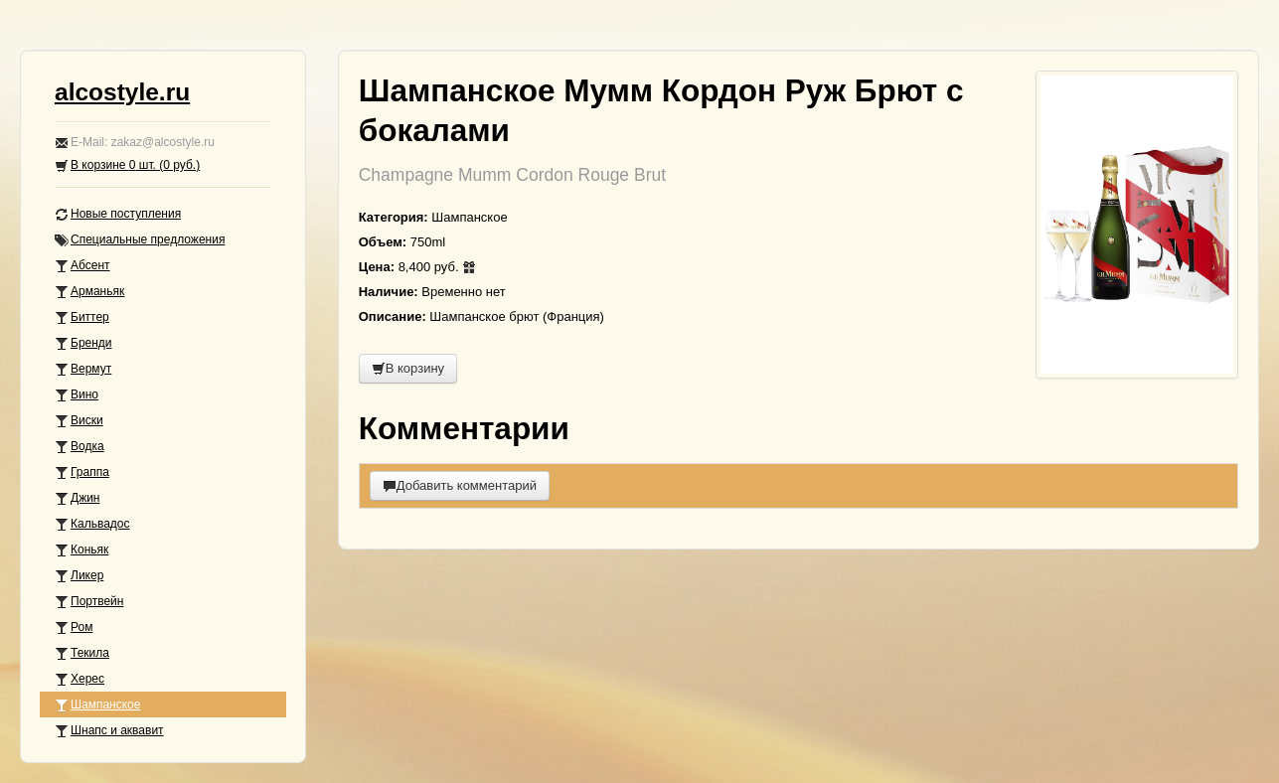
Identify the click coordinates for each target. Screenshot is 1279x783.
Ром (73, 627)
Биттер (82, 317)
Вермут (83, 369)
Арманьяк (89, 291)
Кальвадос (92, 524)
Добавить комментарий (460, 485)
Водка (79, 446)
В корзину (408, 368)
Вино (76, 395)
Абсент (82, 265)
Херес (79, 679)
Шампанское (97, 705)
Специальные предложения (140, 240)
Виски (79, 420)
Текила (82, 653)
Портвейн (89, 601)
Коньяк (81, 550)
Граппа (82, 472)
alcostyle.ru (122, 91)
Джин (77, 498)
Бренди (83, 343)
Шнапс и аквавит (109, 730)
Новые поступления (118, 214)
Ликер (79, 575)
